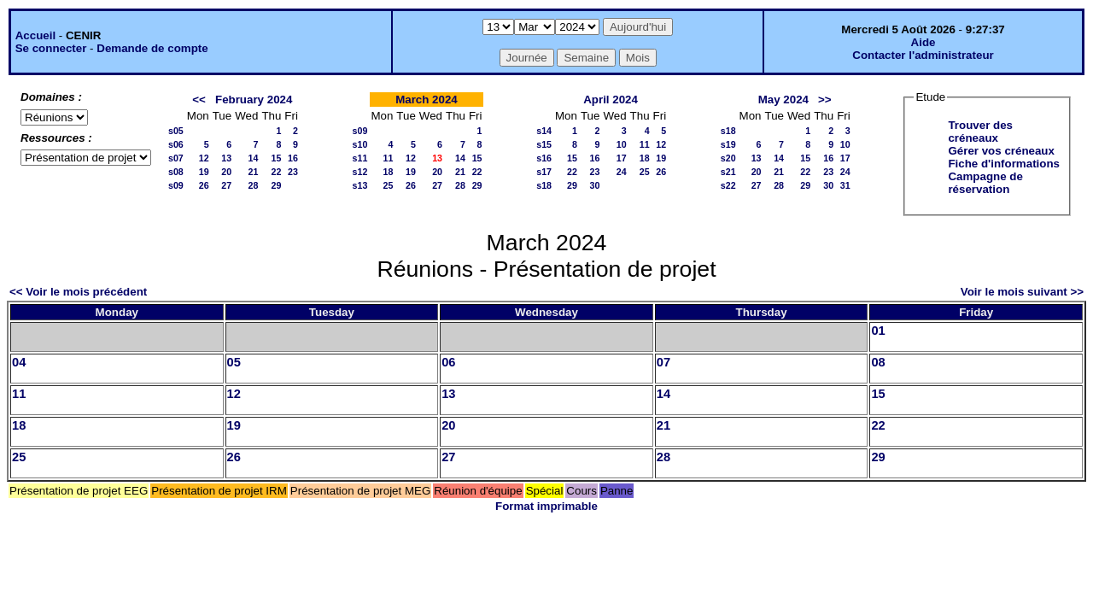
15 (276, 158)
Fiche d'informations (1004, 163)
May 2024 (783, 99)
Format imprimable (546, 506)
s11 (360, 158)
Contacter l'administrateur (922, 55)
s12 (360, 172)
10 (622, 144)
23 (293, 172)
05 (234, 362)
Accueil (35, 35)
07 (663, 362)
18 (388, 172)
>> (825, 99)
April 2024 (610, 99)
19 (204, 172)
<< (199, 99)
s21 (728, 172)
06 (448, 362)
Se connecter (51, 48)
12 (204, 158)
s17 (544, 172)
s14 (544, 131)
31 (845, 185)
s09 (176, 185)
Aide (923, 42)
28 (253, 185)
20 (226, 172)
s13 (360, 185)
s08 (176, 172)
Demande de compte (151, 48)
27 (226, 185)
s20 (728, 158)
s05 (176, 131)
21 (253, 172)
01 (878, 330)
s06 (176, 144)
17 (622, 158)
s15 (544, 144)
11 (388, 158)
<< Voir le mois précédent (78, 291)
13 (226, 158)
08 (878, 362)
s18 (544, 185)
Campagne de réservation (985, 183)
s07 (176, 158)
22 (276, 172)
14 (253, 158)
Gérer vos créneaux (1001, 150)
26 (204, 185)
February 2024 (253, 99)
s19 (728, 144)
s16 (544, 158)
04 (19, 362)
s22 (728, 185)
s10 (360, 144)
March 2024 (426, 99)
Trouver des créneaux (980, 131)
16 (293, 158)
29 (276, 185)
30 (595, 185)
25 (388, 185)
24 (622, 172)
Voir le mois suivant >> (1022, 291)
